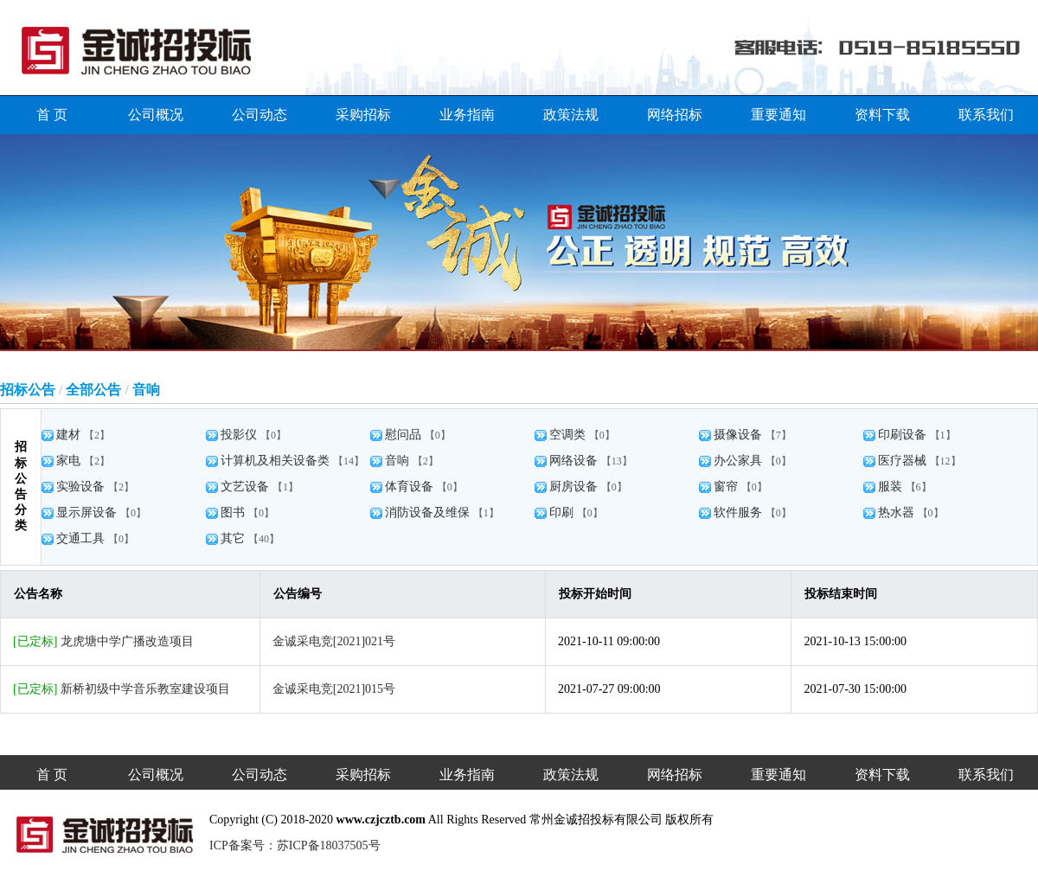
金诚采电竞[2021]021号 (333, 641)
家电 (70, 460)
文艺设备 (246, 486)
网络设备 (575, 460)
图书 (234, 512)
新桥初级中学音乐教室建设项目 (145, 688)
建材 (70, 434)
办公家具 (740, 460)
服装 (892, 486)
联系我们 (986, 114)
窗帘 (727, 486)
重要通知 (778, 114)
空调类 (569, 434)
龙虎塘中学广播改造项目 (127, 641)
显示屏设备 (88, 512)
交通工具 (82, 538)
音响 (399, 460)
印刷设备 (904, 434)
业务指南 (467, 114)
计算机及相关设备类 (277, 460)
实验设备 (82, 486)
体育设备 (411, 486)
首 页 (51, 114)
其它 (234, 538)
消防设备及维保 (429, 512)
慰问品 (405, 434)
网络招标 (674, 114)
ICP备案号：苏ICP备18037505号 (295, 845)
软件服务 (740, 512)
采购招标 (363, 114)
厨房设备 (575, 486)
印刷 (563, 512)
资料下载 (882, 114)
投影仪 (240, 434)
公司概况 (155, 114)
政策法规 (571, 114)
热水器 (898, 512)
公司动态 (259, 114)
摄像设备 (740, 434)
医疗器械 (904, 460)
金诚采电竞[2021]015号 (333, 688)
